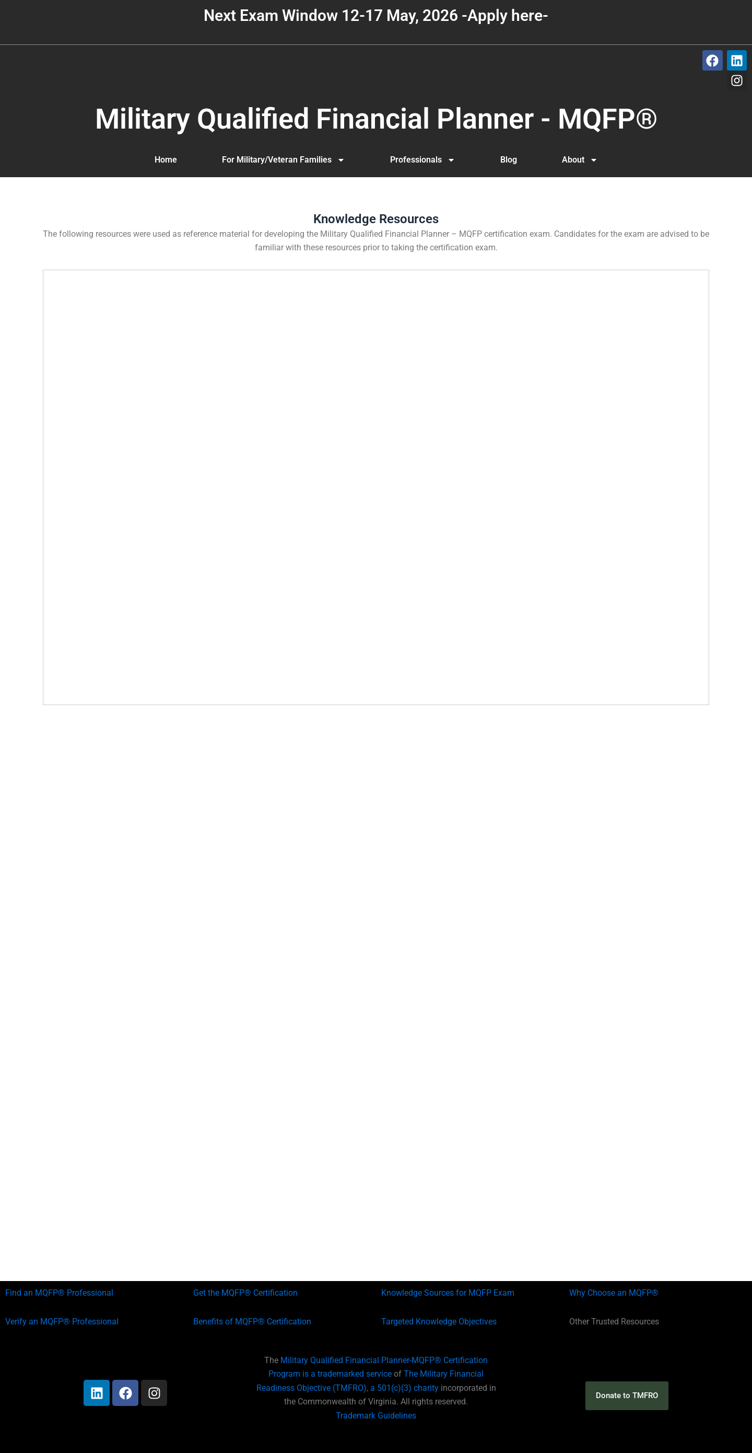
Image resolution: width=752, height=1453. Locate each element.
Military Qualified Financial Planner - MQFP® (376, 118)
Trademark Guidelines (376, 1416)
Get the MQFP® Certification (245, 1293)
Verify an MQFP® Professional (62, 1322)
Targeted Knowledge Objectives (439, 1322)
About (580, 160)
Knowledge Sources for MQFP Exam (447, 1293)
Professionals (422, 160)
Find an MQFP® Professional (59, 1293)
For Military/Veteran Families (283, 160)
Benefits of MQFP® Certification (252, 1322)
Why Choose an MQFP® (614, 1293)
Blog (508, 160)
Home (166, 160)
